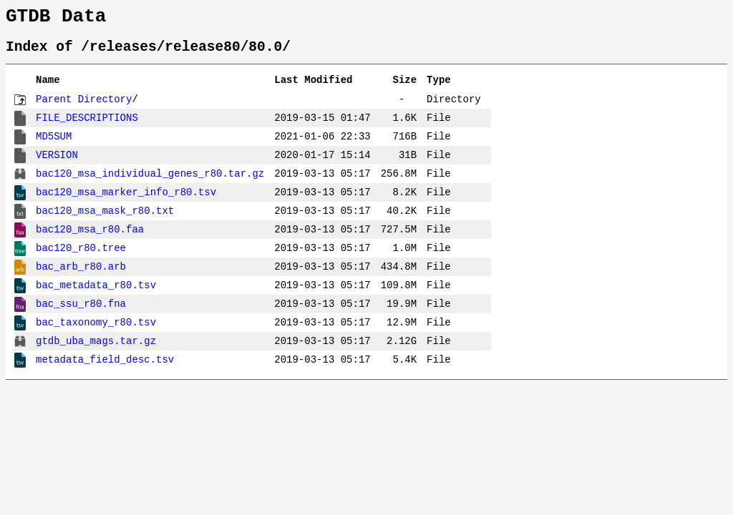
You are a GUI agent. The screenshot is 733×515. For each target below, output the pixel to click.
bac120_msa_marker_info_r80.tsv (126, 200)
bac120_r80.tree (81, 256)
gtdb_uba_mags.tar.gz (96, 349)
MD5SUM (54, 145)
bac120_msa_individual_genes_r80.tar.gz (150, 182)
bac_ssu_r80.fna (81, 312)
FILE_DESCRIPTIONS (87, 126)
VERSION (57, 163)
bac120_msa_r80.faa (90, 238)
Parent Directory (84, 107)
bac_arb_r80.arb (81, 275)
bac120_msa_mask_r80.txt (105, 219)
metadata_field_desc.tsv (105, 368)
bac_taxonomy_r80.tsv (96, 331)
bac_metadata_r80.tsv (96, 293)
